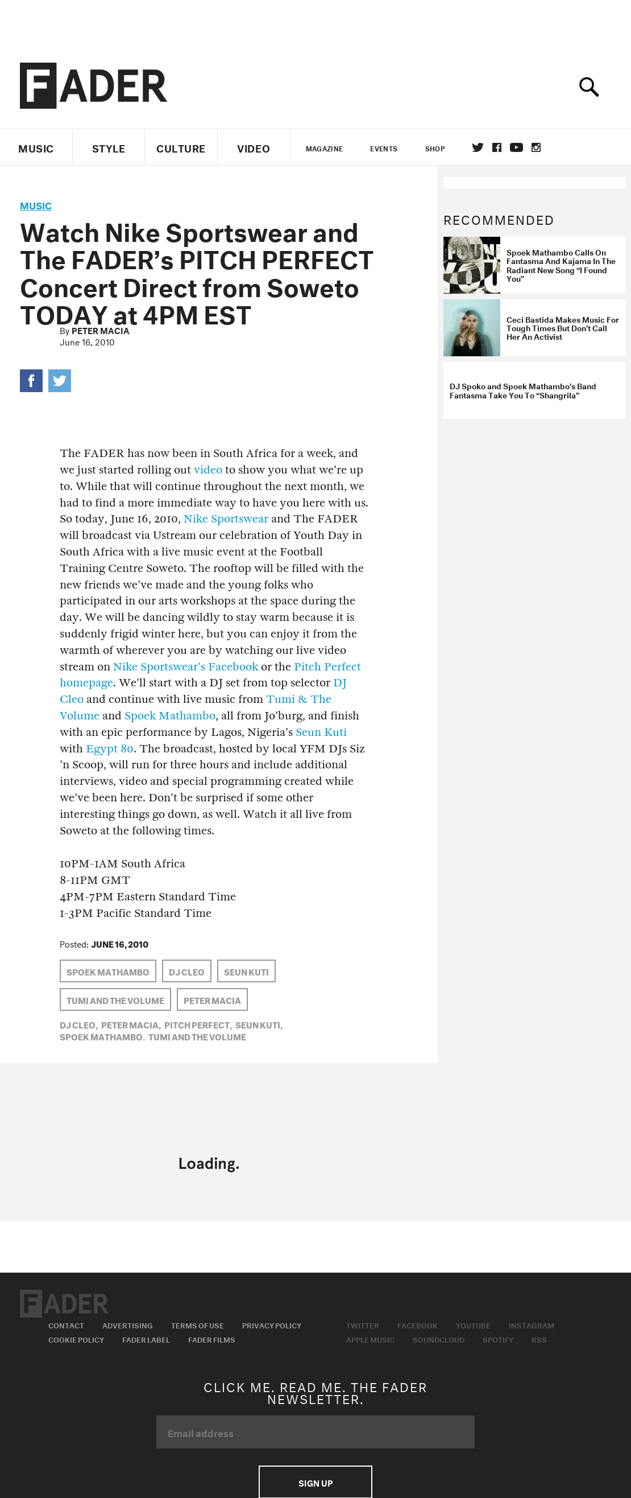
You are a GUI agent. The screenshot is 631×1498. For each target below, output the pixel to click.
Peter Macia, (131, 1023)
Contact (66, 1324)
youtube (516, 147)
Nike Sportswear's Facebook (185, 666)
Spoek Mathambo (169, 715)
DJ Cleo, (79, 1023)
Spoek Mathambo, (102, 1035)
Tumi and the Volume (115, 999)
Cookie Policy (76, 1338)
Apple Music (370, 1338)
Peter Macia (101, 329)
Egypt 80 (110, 748)
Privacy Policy (271, 1324)
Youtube (473, 1324)
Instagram (531, 1324)
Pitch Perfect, (198, 1023)
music (36, 204)
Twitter (478, 147)
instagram (536, 147)
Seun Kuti (321, 732)
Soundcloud (438, 1338)
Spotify (498, 1338)
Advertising (127, 1324)
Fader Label (146, 1338)
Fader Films (211, 1338)
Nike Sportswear (226, 518)
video (208, 469)
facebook (496, 147)
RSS (539, 1338)
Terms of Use (197, 1324)
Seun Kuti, (259, 1023)
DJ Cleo (187, 971)
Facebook (417, 1324)
